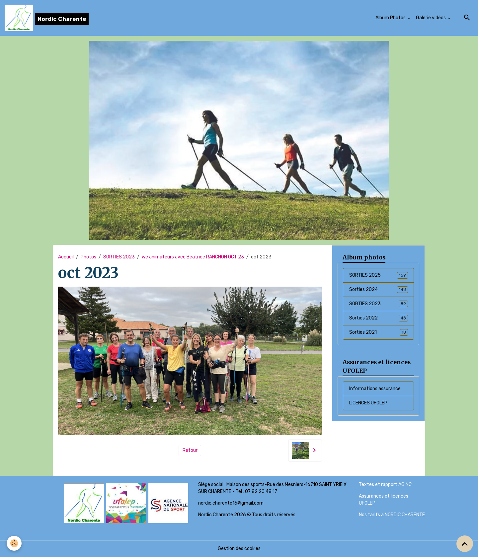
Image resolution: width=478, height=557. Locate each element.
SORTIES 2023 (119, 257)
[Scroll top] (464, 543)
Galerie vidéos (431, 18)
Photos (88, 257)
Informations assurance (375, 388)
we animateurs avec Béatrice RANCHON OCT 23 (193, 257)
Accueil (66, 257)
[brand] (47, 18)
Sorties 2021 (378, 332)
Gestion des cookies (239, 548)
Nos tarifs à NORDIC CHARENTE (392, 515)
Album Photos (391, 18)
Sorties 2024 (378, 289)
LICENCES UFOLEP (368, 403)
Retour (190, 450)
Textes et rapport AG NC (385, 484)
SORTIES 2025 (378, 275)
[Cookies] (14, 543)
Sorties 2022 (378, 318)
